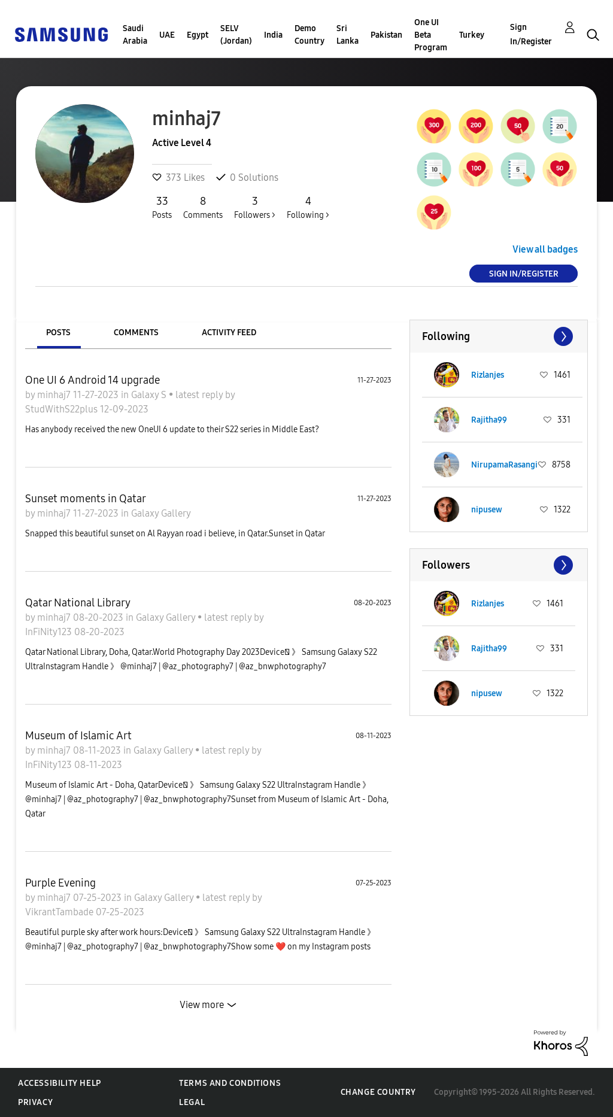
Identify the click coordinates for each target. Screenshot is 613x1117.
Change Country (378, 1092)
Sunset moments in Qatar (85, 498)
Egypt (197, 35)
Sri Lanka (347, 34)
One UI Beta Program (430, 35)
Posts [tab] (58, 332)
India (273, 35)
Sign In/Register (531, 34)
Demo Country (309, 34)
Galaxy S (150, 394)
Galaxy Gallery (161, 513)
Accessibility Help (59, 1083)
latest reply (200, 394)
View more (202, 1004)
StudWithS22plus (62, 409)
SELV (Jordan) (236, 34)
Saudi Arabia (135, 34)
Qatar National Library (78, 602)
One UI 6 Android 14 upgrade (92, 380)
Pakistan (386, 35)
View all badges (545, 249)
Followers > (254, 207)
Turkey (471, 35)
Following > (308, 207)
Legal (192, 1102)
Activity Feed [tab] (229, 332)
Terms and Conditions (230, 1083)
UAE (167, 35)
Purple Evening (60, 883)
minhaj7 (55, 394)
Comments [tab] (136, 332)
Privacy (35, 1102)
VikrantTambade (60, 912)
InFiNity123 (49, 632)
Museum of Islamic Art (78, 735)
